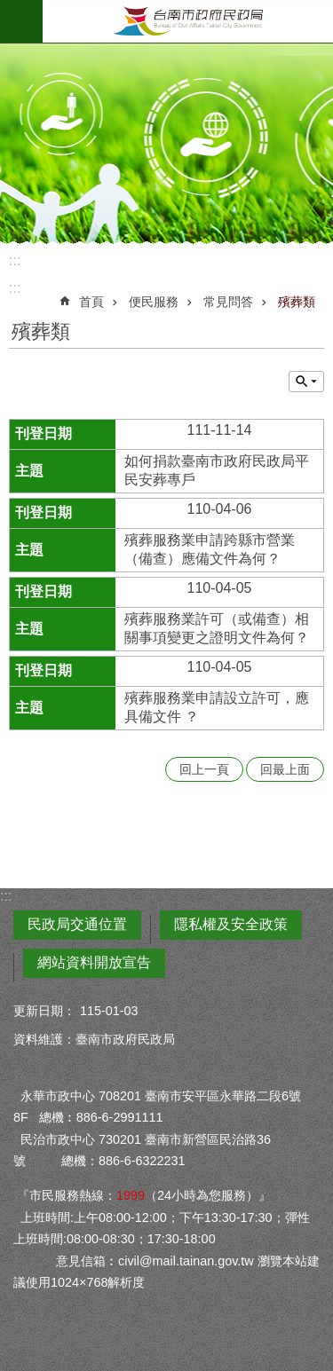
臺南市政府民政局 (188, 21)
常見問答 (228, 302)
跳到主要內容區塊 (9, 9)
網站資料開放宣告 (94, 962)
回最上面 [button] (285, 769)
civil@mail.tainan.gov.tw (186, 1261)
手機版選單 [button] (21, 21)
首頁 (91, 302)
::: (14, 260)
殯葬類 (296, 302)
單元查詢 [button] (306, 381)
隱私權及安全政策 (231, 924)
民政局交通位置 (77, 924)
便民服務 (153, 302)
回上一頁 (204, 769)
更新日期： (44, 1011)
